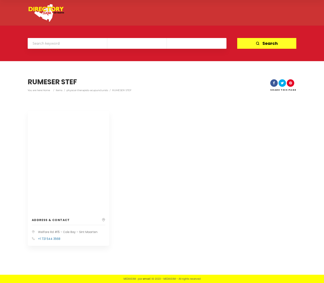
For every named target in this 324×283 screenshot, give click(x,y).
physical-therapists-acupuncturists (87, 90)
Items (59, 90)
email (146, 279)
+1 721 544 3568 (49, 239)
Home (46, 90)
